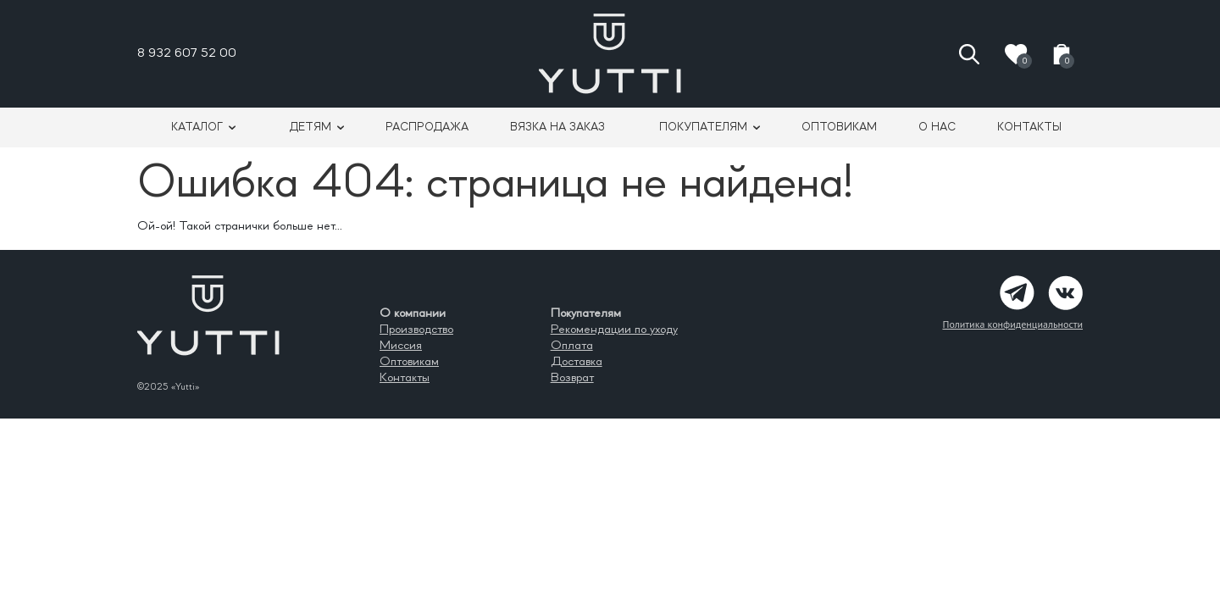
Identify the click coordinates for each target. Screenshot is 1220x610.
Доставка (576, 362)
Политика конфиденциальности (1012, 324)
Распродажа (427, 127)
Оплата (572, 345)
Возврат (572, 378)
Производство (416, 329)
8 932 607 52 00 (186, 53)
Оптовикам (839, 127)
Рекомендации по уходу (614, 329)
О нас (937, 127)
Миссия (401, 345)
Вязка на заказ (557, 127)
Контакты (1029, 127)
